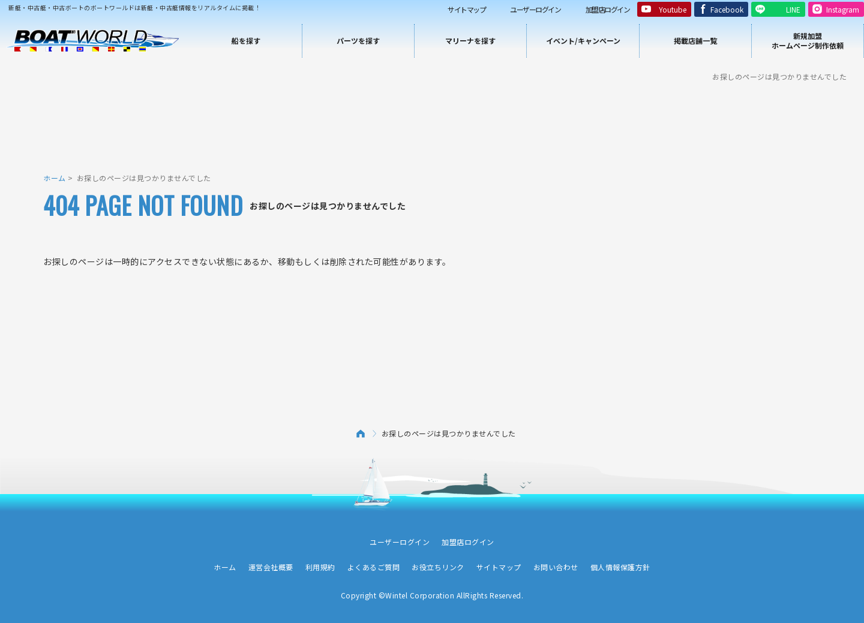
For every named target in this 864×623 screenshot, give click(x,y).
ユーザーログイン (535, 9)
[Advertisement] (432, 126)
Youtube (672, 9)
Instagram (842, 9)
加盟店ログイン (608, 9)
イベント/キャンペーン (583, 40)
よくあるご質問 (373, 567)
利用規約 (320, 567)
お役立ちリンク (438, 567)
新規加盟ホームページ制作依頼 (808, 40)
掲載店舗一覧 (695, 40)
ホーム (54, 178)
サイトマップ (466, 9)
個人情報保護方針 (620, 567)
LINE (793, 9)
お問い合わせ (555, 567)
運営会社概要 (270, 567)
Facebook (726, 9)
